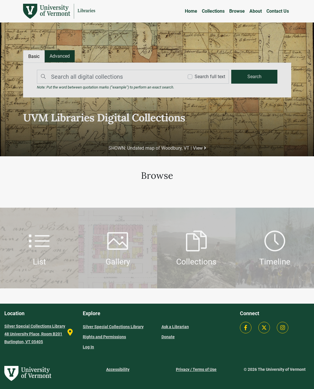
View (199, 148)
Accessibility (117, 369)
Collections (213, 11)
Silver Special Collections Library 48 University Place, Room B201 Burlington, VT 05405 (34, 334)
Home (191, 11)
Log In (88, 347)
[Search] (109, 77)
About (255, 11)
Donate (168, 336)
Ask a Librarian (175, 326)
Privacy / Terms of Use (196, 369)
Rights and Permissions (104, 336)
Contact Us (277, 11)
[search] (254, 77)
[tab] (60, 56)
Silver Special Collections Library (113, 326)
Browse (237, 11)
